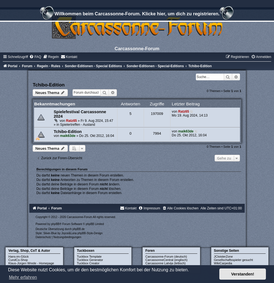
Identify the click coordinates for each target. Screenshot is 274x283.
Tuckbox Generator (90, 260)
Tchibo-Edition (48, 84)
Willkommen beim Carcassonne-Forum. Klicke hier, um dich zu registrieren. (137, 14)
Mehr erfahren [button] (23, 277)
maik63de (67, 136)
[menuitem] (35, 57)
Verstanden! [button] (242, 274)
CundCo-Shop (18, 260)
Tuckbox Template (89, 256)
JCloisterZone (223, 256)
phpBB (55, 224)
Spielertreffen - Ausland (77, 125)
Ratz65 (71, 121)
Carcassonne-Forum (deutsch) (166, 256)
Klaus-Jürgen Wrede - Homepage (31, 263)
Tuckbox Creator (88, 263)
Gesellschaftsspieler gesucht (233, 260)
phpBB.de (79, 229)
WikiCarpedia (223, 263)
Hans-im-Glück (18, 256)
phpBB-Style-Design (89, 233)
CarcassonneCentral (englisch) (166, 260)
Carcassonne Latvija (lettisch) (165, 263)
